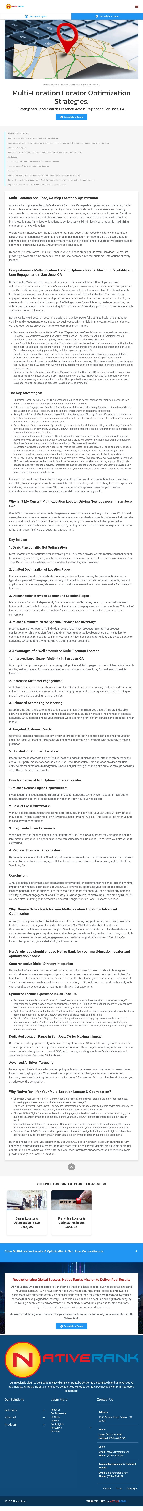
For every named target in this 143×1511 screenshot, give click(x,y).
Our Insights (57, 1428)
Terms (118, 1493)
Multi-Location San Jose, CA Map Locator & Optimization (33, 139)
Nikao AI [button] (10, 1422)
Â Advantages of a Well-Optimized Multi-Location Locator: (33, 162)
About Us (55, 1414)
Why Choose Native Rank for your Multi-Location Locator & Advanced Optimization (44, 176)
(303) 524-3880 (114, 1439)
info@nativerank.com (117, 1456)
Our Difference (58, 1417)
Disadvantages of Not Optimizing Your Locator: (29, 166)
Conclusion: (13, 171)
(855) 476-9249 (117, 1442)
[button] (136, 6)
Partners (55, 1421)
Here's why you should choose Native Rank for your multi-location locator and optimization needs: (51, 180)
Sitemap (55, 1435)
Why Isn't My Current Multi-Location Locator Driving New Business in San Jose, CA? (45, 152)
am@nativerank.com (117, 1477)
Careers (55, 1425)
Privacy (107, 1493)
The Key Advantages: (17, 148)
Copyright (132, 1493)
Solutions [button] (11, 1414)
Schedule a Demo (107, 16)
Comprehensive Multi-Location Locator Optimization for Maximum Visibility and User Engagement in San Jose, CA (59, 143)
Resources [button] (56, 1432)
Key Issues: (13, 157)
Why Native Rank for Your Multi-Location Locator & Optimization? (37, 185)
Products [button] (11, 1429)
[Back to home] (15, 7)
